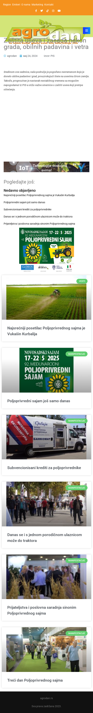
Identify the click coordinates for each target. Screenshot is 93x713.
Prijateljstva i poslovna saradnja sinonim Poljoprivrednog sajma (39, 223)
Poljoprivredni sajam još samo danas (24, 202)
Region (7, 4)
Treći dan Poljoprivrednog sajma (35, 680)
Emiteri (16, 4)
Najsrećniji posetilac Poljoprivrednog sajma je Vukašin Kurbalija (39, 195)
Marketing (37, 4)
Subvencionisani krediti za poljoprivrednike (27, 209)
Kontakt (49, 4)
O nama (25, 4)
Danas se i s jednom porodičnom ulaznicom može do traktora (38, 216)
